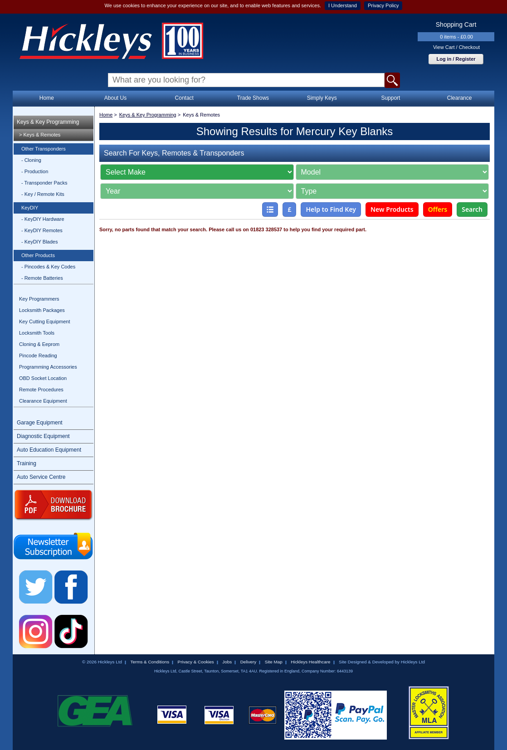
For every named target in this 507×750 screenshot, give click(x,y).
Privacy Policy (383, 5)
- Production (34, 171)
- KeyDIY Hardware (42, 219)
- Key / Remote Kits (42, 194)
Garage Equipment (40, 422)
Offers (438, 209)
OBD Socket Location (43, 378)
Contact (184, 98)
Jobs (227, 661)
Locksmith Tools (36, 333)
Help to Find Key (331, 209)
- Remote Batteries (42, 278)
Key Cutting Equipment (44, 321)
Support (390, 98)
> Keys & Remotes (39, 134)
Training (26, 463)
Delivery (248, 661)
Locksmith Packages (42, 310)
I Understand (342, 5)
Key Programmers (39, 299)
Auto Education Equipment (49, 450)
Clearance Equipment (43, 401)
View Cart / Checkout (456, 47)
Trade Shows (253, 98)
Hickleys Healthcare (310, 661)
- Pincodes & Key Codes (48, 266)
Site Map (274, 661)
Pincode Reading (38, 355)
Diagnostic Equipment (43, 436)
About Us (115, 98)
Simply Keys (322, 98)
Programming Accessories (48, 367)
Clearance (459, 98)
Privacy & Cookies (196, 661)
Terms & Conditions (149, 661)
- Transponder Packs (44, 182)
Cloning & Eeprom (39, 344)
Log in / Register (455, 59)
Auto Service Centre (41, 477)
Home (46, 98)
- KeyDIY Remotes (42, 230)
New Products (392, 209)
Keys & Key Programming (48, 122)
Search (472, 209)
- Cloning (31, 160)
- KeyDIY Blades (39, 241)
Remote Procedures (41, 389)
